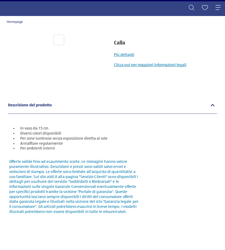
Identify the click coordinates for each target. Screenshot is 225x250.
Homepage (15, 22)
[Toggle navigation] (218, 8)
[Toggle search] (191, 8)
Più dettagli (124, 55)
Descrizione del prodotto (30, 105)
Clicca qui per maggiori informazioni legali (150, 65)
